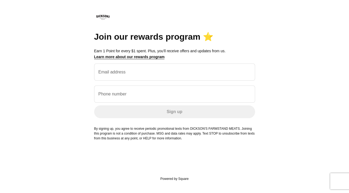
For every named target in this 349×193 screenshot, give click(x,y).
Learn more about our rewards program (129, 57)
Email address (112, 72)
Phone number (112, 94)
